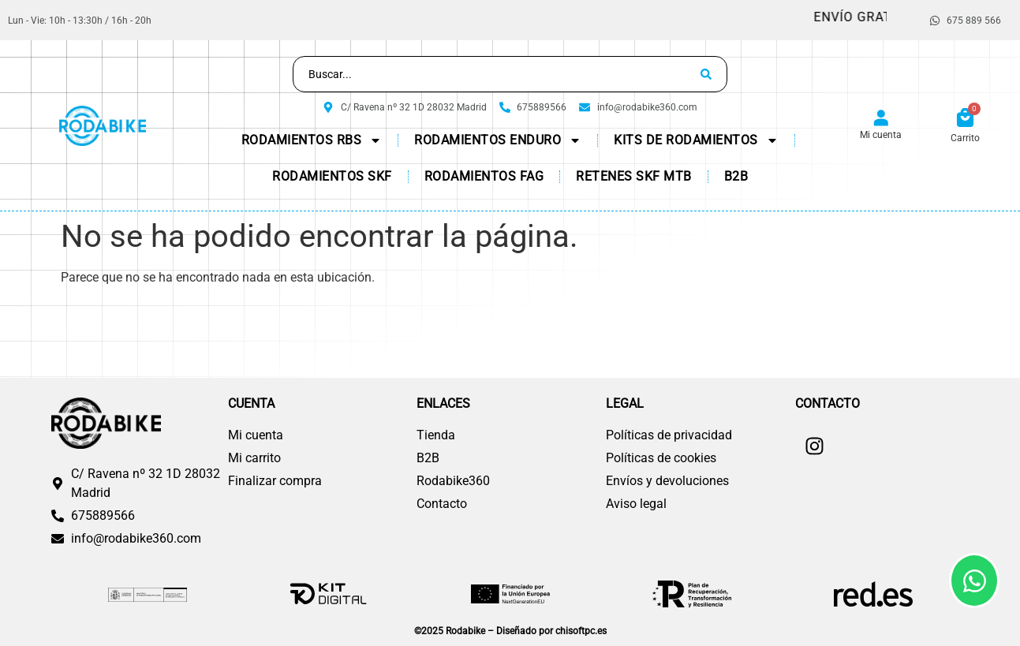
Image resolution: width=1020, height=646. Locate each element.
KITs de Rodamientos (696, 140)
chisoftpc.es (581, 631)
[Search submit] (706, 74)
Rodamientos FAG (484, 176)
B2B (736, 176)
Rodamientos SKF (332, 176)
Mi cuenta (881, 134)
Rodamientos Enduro (497, 140)
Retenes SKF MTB (634, 176)
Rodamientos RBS (312, 140)
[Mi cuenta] (881, 119)
